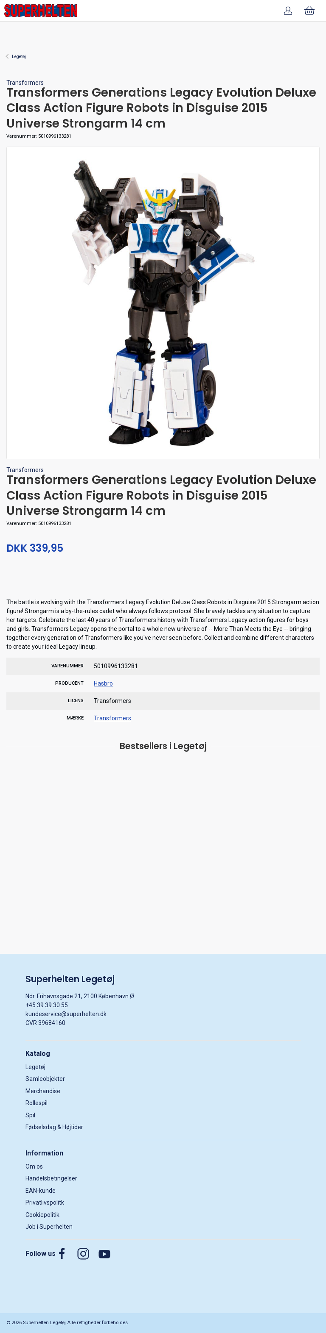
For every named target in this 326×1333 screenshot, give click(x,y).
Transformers (25, 82)
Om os (34, 1166)
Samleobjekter (45, 1078)
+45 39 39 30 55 (46, 1005)
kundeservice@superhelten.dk (66, 1014)
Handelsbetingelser (51, 1178)
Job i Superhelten (49, 1226)
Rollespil (36, 1103)
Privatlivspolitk (44, 1202)
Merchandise (42, 1091)
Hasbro (103, 683)
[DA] (41, 10)
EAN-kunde (40, 1190)
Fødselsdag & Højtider (54, 1127)
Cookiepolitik (42, 1214)
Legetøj (19, 56)
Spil (30, 1115)
